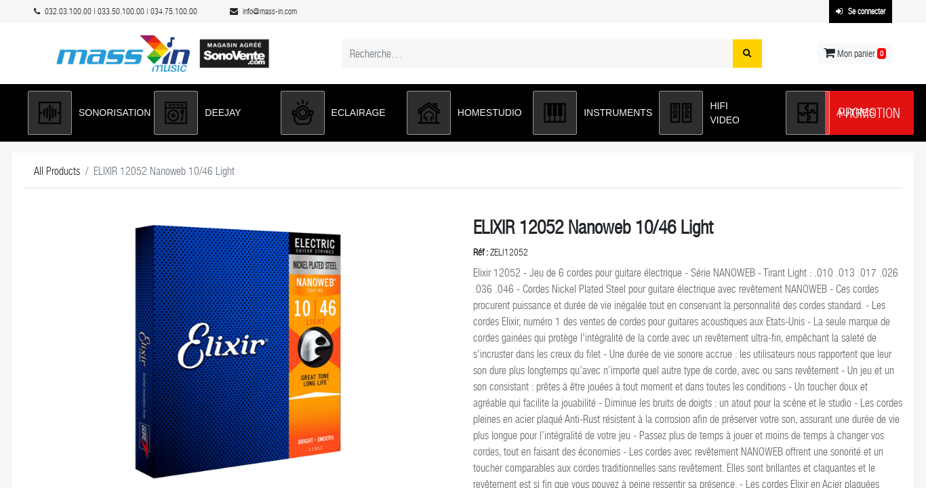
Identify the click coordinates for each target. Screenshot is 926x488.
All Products (57, 171)
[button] (84, 113)
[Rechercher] (747, 53)
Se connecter (860, 11)
